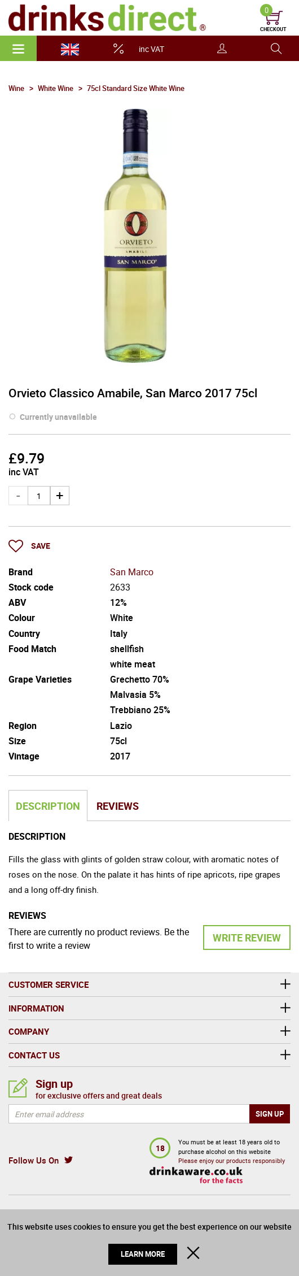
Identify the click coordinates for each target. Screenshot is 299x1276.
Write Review (247, 937)
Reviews (117, 806)
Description (48, 806)
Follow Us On (33, 1160)
